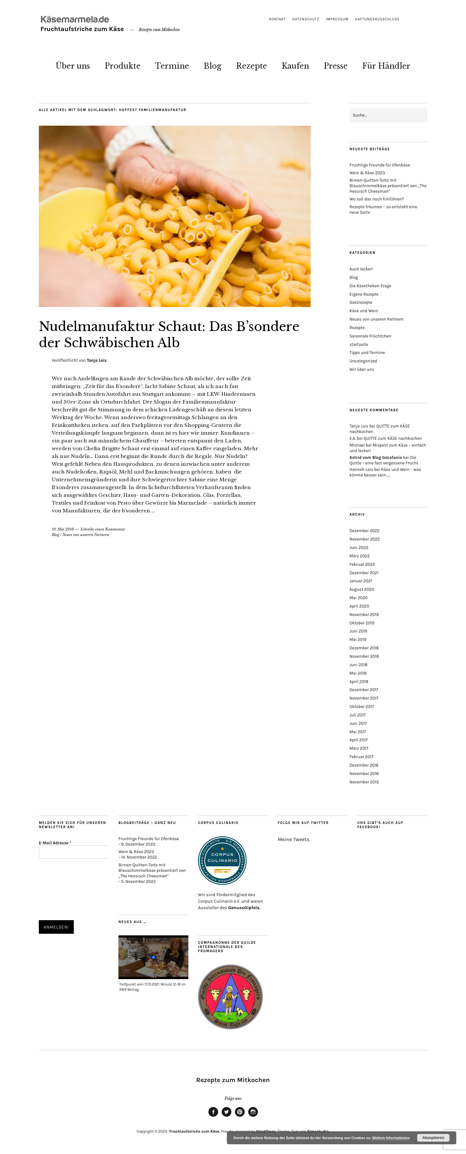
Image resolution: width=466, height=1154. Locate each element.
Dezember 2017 (364, 689)
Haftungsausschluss (377, 19)
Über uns (73, 66)
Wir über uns (362, 369)
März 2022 (360, 556)
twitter (226, 1116)
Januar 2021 (361, 580)
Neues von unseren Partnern (85, 534)
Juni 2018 (358, 664)
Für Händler (386, 66)
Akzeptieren (433, 1138)
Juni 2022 (359, 547)
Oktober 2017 (362, 706)
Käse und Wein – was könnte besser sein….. (385, 472)
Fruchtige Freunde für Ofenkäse (380, 165)
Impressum (337, 19)
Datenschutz (306, 19)
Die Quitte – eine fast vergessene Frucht (384, 460)
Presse (336, 66)
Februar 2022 (362, 564)
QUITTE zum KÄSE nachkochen (393, 438)
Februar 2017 (361, 756)
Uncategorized (363, 361)
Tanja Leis (96, 360)
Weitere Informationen (391, 1138)
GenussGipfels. (244, 907)
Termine (172, 66)
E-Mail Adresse (55, 842)
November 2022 (365, 539)
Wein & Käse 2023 (367, 172)
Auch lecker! (361, 269)
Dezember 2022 (365, 530)
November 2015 (364, 782)
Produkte (122, 66)
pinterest (240, 1116)
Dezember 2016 (364, 765)
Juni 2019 (358, 631)
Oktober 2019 (362, 623)
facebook (213, 1116)
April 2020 (359, 606)
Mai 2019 (358, 639)
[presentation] (65, 890)
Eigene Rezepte (364, 294)
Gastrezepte (361, 302)
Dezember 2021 (364, 572)
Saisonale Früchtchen (370, 336)
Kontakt (277, 19)
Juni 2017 (358, 723)
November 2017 (364, 698)
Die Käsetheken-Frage (370, 285)
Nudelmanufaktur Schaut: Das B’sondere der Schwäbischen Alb (152, 334)
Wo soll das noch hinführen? (377, 199)
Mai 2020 (359, 597)
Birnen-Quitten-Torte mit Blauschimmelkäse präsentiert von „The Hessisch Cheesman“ (388, 186)
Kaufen (295, 66)
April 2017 (359, 739)
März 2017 (359, 748)
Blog (212, 66)
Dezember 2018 (364, 648)
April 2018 (359, 681)
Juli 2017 (357, 715)
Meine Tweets (293, 839)
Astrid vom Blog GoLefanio (376, 457)
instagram (253, 1116)
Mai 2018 (358, 673)
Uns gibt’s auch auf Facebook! (380, 825)
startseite (359, 344)
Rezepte (251, 66)
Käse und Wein (364, 310)
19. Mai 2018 (63, 529)
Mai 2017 (358, 731)
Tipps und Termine (367, 352)
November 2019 (364, 614)
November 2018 (364, 656)
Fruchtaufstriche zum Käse (81, 29)
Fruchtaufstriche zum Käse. (194, 1131)
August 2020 (362, 589)
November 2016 (364, 773)
